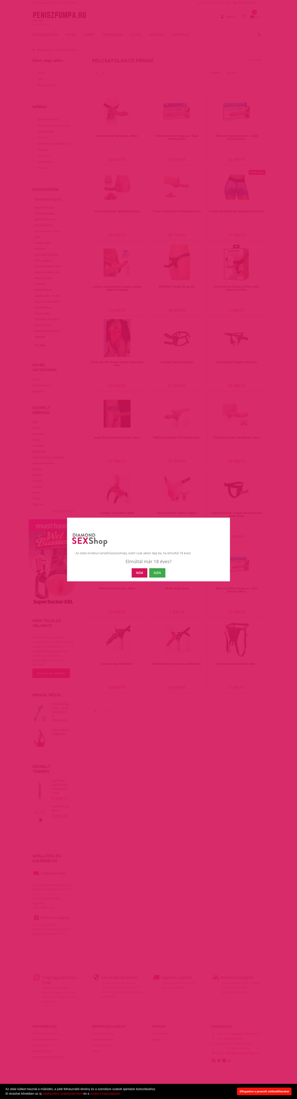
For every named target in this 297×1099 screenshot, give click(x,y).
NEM (139, 573)
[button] (122, 1094)
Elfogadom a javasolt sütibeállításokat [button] (264, 1091)
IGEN (157, 573)
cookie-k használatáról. (105, 1093)
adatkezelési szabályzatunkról (62, 1093)
